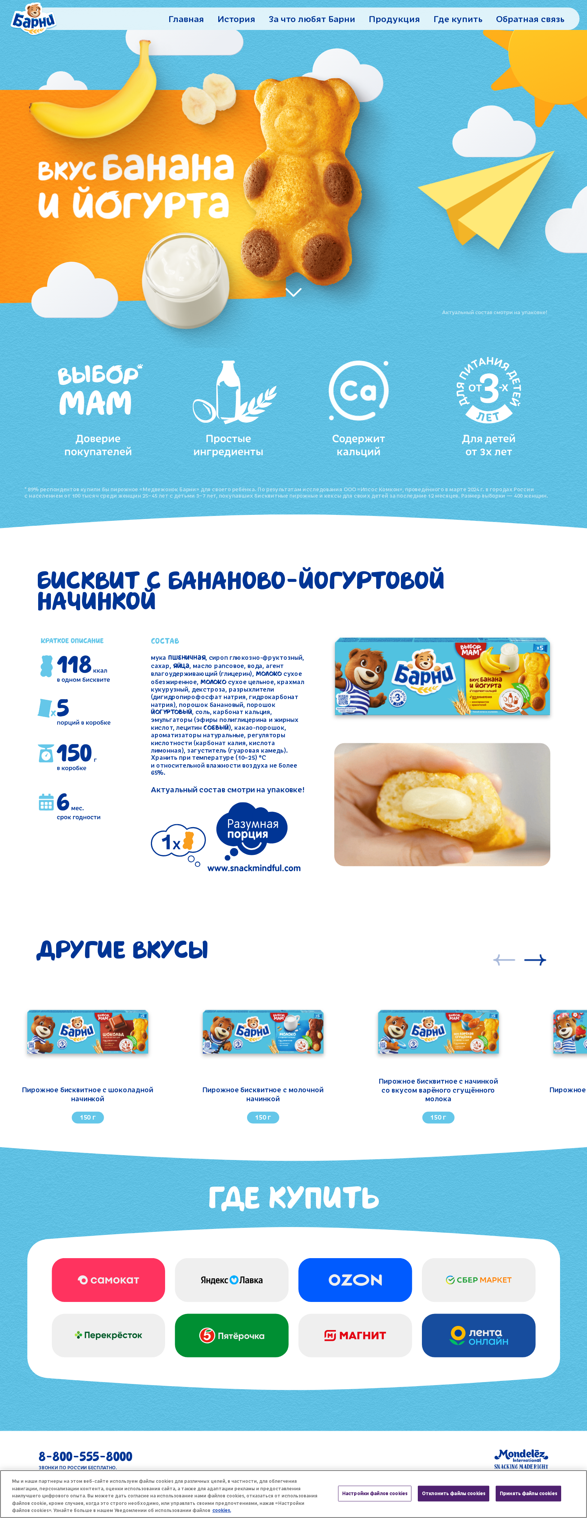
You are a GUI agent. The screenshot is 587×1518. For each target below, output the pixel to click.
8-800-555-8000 (85, 1459)
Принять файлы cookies (528, 1493)
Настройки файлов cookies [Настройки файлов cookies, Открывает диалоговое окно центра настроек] (374, 1493)
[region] (293, 1494)
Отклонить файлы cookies (453, 1493)
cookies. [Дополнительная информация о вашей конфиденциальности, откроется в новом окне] (221, 1510)
